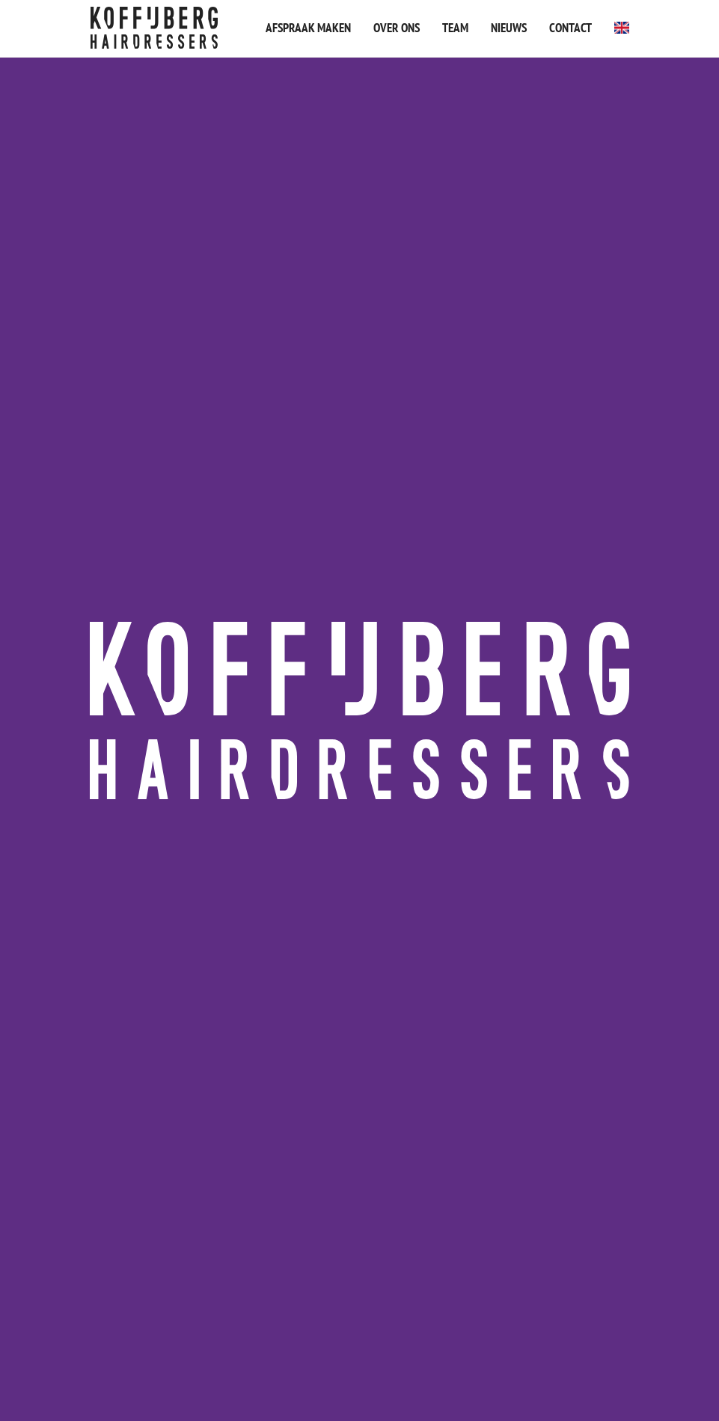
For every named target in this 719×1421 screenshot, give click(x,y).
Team (455, 27)
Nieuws (509, 27)
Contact (570, 27)
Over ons (396, 27)
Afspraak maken (308, 27)
